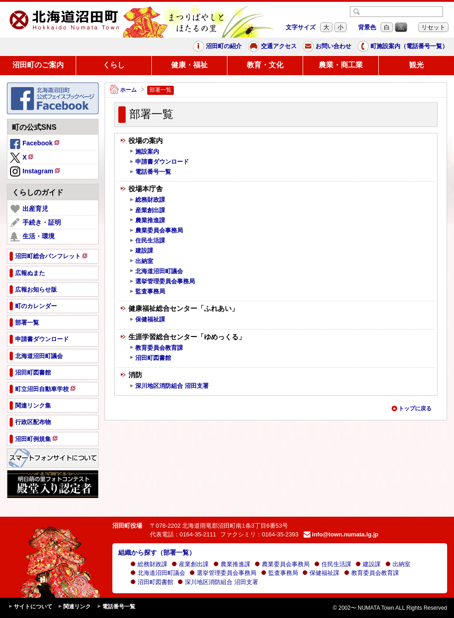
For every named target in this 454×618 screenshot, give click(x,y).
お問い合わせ (327, 46)
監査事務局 (147, 291)
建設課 (141, 250)
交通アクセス (272, 46)
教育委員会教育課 (156, 348)
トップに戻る (411, 408)
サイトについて (30, 606)
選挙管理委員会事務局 (162, 281)
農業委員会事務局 (156, 230)
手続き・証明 (35, 223)
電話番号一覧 (150, 172)
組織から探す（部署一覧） (156, 552)
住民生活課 (147, 240)
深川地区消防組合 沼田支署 (169, 386)
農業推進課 (147, 220)
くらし (114, 65)
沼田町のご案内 (38, 65)
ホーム (123, 90)
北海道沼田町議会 (156, 271)
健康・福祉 (189, 65)
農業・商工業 (341, 65)
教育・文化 (265, 65)
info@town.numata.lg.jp (341, 534)
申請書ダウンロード (159, 162)
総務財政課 (147, 200)
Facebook (35, 144)
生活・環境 (32, 237)
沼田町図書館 (150, 358)
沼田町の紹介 (217, 46)
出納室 (141, 261)
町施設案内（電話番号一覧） (403, 46)
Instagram (35, 171)
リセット (433, 27)
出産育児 (29, 209)
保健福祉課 (147, 319)
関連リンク (74, 606)
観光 (416, 65)
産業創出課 (147, 210)
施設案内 (144, 151)
